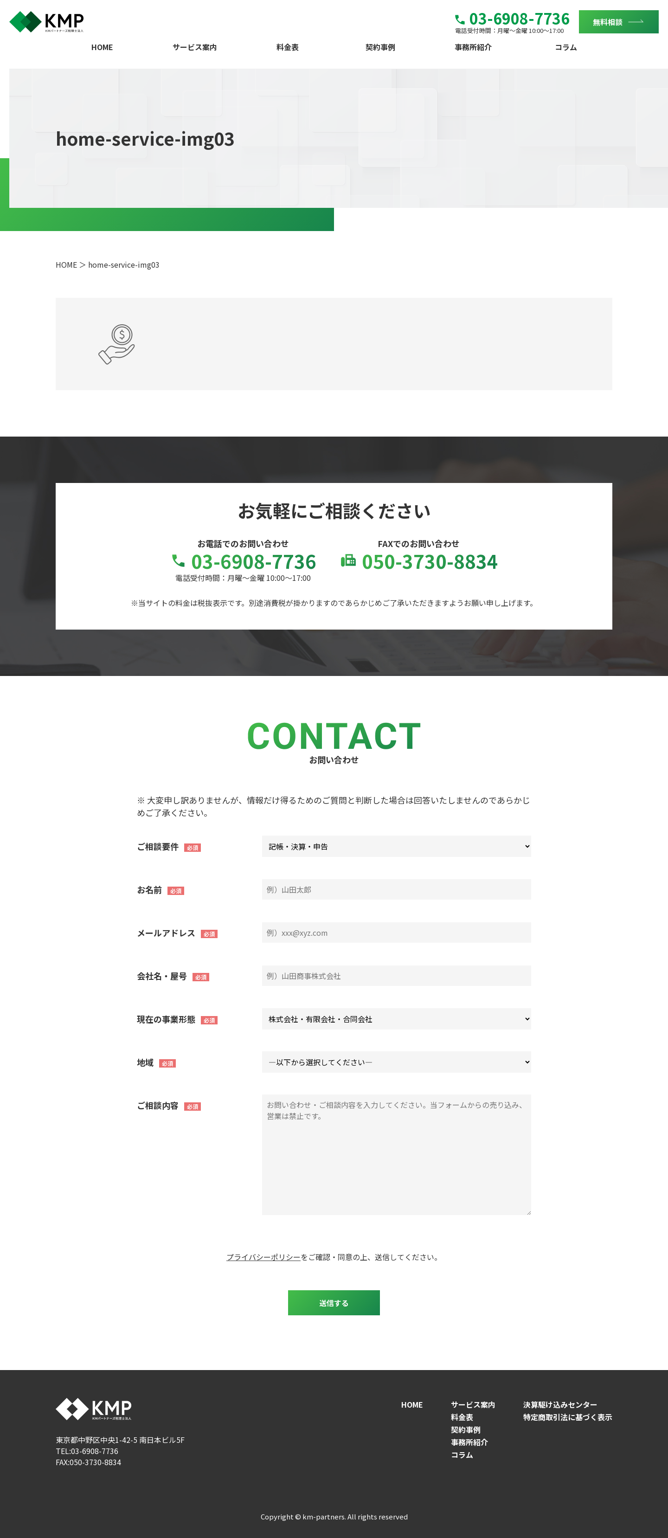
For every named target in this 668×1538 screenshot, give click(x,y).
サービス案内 (195, 46)
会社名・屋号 (162, 976)
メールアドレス (166, 933)
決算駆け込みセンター (560, 1404)
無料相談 (608, 21)
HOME (102, 46)
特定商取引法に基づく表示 (567, 1416)
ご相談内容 (158, 1105)
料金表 (287, 46)
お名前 (149, 889)
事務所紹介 (473, 46)
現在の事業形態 (166, 1019)
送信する (334, 1302)
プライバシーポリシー (263, 1256)
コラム (566, 46)
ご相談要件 (158, 846)
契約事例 (380, 46)
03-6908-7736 (512, 18)
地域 (145, 1062)
